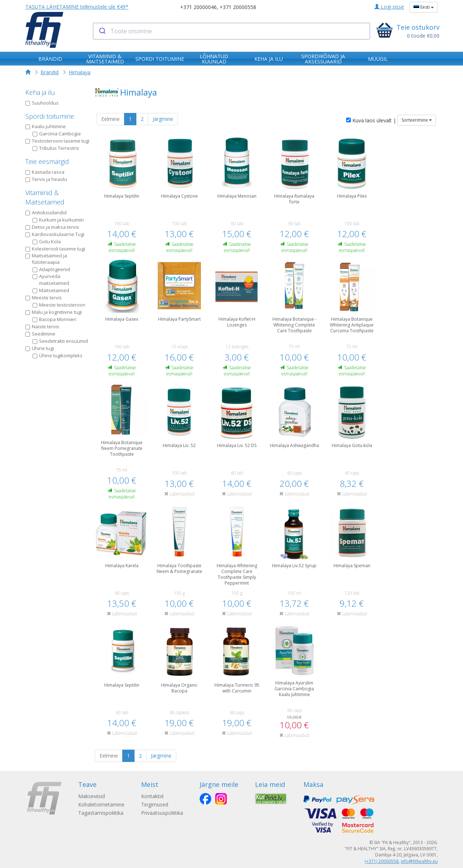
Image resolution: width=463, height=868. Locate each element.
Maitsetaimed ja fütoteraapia (46, 259)
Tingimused (155, 804)
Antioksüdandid (46, 212)
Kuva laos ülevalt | (371, 120)
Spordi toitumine (49, 116)
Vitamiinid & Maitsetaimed (44, 197)
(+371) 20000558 (382, 861)
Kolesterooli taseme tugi (55, 248)
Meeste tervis (43, 297)
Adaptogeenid (51, 269)
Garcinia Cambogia (57, 133)
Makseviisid (91, 796)
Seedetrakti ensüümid (60, 341)
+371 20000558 (238, 7)
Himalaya (79, 72)
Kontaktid (153, 796)
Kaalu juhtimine (45, 126)
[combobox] (231, 31)
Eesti (423, 7)
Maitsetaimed (51, 290)
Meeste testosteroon (59, 305)
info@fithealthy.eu (419, 861)
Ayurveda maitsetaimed (51, 279)
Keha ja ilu (40, 92)
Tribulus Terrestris (56, 148)
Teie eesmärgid (47, 161)
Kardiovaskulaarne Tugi (54, 234)
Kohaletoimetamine (101, 804)
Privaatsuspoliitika (163, 812)
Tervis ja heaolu (46, 179)
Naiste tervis (42, 326)
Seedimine (40, 333)
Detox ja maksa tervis (52, 227)
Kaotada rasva (44, 172)
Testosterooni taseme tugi (57, 141)
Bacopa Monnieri (54, 319)
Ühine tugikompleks (57, 355)
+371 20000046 (198, 7)
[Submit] (101, 31)
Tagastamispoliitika (100, 812)
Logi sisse (389, 6)
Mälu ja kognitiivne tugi (53, 312)
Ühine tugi (39, 348)
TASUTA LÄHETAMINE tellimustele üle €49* (76, 6)
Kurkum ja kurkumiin (58, 219)
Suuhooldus (42, 103)
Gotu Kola (47, 241)
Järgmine (163, 118)
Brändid (50, 72)
